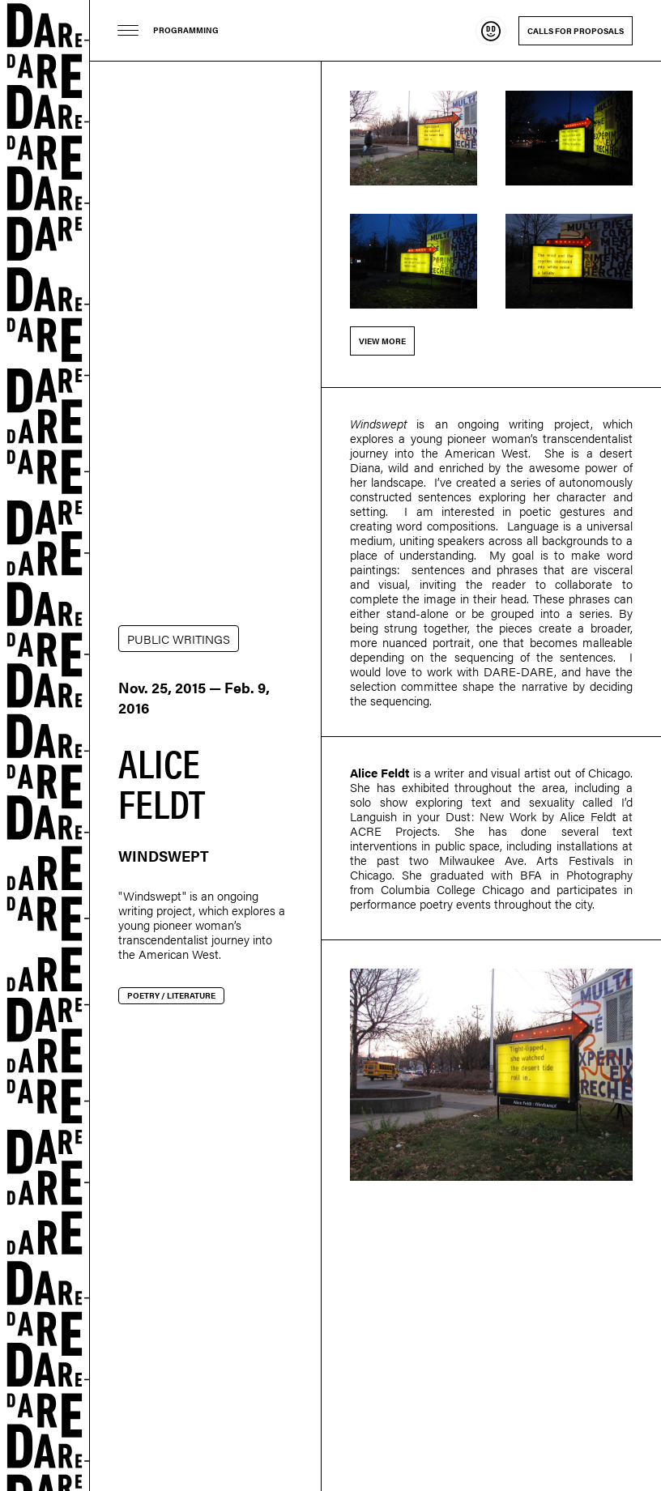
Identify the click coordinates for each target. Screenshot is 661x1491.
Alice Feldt (379, 772)
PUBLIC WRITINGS (178, 638)
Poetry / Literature (171, 995)
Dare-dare (45, 745)
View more (382, 341)
